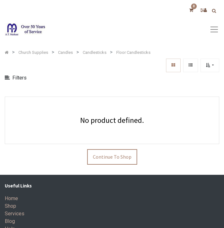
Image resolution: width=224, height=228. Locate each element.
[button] (210, 65)
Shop (10, 206)
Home (11, 198)
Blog (10, 221)
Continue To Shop (112, 157)
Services (14, 214)
